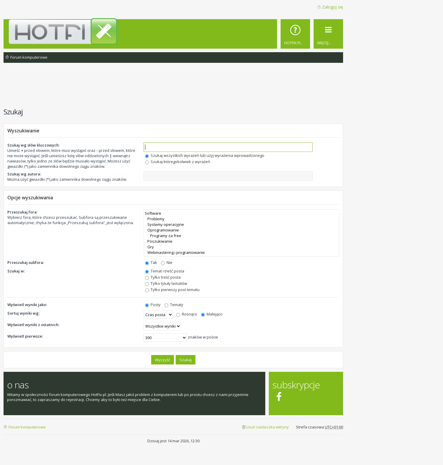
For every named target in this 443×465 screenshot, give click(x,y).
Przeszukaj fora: (22, 212)
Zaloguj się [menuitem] (332, 7)
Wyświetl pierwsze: (25, 336)
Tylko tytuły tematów (166, 283)
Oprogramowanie (241, 230)
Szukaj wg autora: (24, 174)
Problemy (241, 219)
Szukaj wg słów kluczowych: (33, 145)
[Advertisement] (173, 88)
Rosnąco (186, 314)
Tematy (173, 304)
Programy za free (241, 236)
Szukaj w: (16, 271)
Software (241, 213)
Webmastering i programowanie (241, 252)
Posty (153, 304)
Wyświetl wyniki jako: (27, 304)
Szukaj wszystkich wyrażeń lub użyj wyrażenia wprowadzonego (204, 155)
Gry (241, 247)
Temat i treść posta (164, 271)
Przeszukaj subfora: (25, 262)
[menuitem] (295, 34)
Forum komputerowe (27, 427)
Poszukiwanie (241, 241)
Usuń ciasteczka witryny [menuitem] (267, 427)
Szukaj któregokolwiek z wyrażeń (177, 161)
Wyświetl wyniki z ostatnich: (33, 324)
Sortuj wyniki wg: (23, 313)
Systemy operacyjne (241, 224)
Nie (166, 262)
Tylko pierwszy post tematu (172, 289)
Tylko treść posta (163, 277)
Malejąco (212, 314)
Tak (151, 262)
